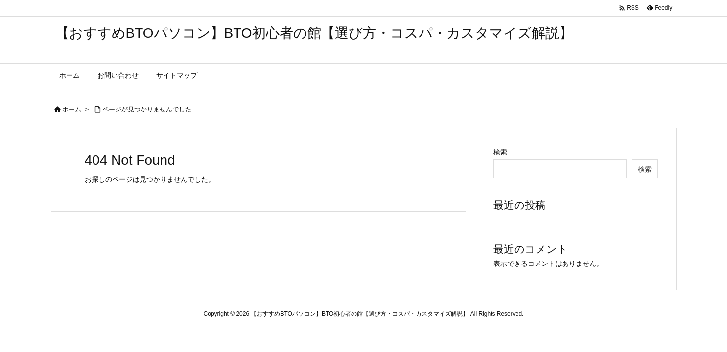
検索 (500, 152)
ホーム (71, 109)
